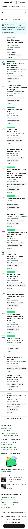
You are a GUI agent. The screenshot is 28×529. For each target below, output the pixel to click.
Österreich (10, 366)
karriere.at (17, 494)
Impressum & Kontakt (17, 512)
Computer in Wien (6, 428)
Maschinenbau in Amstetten (9, 499)
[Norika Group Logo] (13, 523)
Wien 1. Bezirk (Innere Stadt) (8, 442)
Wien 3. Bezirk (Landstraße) (8, 447)
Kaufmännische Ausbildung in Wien (10, 433)
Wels (8, 204)
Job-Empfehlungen (13, 6)
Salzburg (24, 184)
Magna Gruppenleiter (7, 507)
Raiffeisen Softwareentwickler (9, 502)
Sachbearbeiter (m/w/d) (15, 214)
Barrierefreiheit (12, 516)
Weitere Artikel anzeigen (7, 491)
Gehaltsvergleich (6, 471)
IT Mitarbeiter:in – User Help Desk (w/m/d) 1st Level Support (17, 234)
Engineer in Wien (5, 430)
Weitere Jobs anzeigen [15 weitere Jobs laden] (14, 418)
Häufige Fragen (6, 512)
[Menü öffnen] (2, 2)
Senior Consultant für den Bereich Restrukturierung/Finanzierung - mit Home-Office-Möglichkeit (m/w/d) (17, 173)
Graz (11, 404)
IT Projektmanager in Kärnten (9, 505)
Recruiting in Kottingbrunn (8, 497)
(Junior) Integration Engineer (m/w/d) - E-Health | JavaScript (17, 88)
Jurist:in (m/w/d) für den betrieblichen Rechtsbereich (15, 66)
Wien (18, 19)
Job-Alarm (24, 6)
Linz (8, 184)
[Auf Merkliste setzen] (9, 57)
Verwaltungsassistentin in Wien (9, 435)
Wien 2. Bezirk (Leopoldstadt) (9, 449)
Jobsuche (4, 6)
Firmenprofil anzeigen (8, 32)
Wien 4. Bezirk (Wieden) (7, 444)
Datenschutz (4, 516)
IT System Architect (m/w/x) (17, 198)
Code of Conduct (22, 516)
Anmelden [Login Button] (21, 2)
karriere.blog (5, 475)
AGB (25, 512)
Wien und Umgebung (15, 184)
